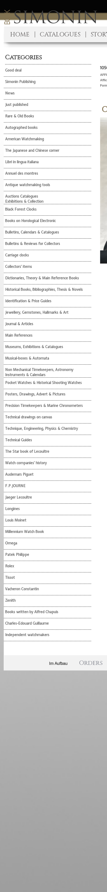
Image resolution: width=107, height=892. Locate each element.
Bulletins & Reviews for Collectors (32, 243)
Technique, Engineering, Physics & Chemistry (41, 428)
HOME (20, 35)
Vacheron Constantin (22, 589)
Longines (12, 508)
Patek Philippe (17, 554)
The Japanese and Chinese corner (32, 150)
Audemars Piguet (19, 474)
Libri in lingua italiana (22, 162)
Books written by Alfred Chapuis (31, 612)
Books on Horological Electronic (30, 220)
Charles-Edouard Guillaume (27, 623)
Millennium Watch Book (24, 531)
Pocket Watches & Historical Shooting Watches (43, 382)
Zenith (10, 600)
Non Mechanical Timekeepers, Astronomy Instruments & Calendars (39, 372)
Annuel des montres (21, 173)
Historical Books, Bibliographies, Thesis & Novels (44, 289)
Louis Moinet (15, 520)
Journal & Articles (19, 324)
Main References (18, 335)
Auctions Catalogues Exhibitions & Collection (24, 199)
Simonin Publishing (20, 81)
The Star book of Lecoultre (27, 451)
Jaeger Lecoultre (18, 497)
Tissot (10, 577)
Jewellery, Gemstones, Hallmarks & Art (36, 312)
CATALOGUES (60, 35)
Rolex (9, 566)
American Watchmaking (24, 139)
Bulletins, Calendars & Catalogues (32, 232)
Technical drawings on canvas (28, 417)
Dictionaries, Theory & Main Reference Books (42, 278)
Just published (16, 104)
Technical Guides (18, 440)
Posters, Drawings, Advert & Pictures (35, 394)
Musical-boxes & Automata (27, 358)
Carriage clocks (17, 255)
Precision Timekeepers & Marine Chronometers (44, 405)
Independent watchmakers (27, 635)
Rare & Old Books (19, 116)
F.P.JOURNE (15, 486)
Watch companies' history (26, 463)
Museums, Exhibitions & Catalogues (34, 347)
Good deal (13, 70)
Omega (11, 543)
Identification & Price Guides (28, 301)
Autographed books (21, 127)
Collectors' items (18, 266)
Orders (91, 663)
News (10, 93)
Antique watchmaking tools (27, 185)
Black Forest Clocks (21, 209)
